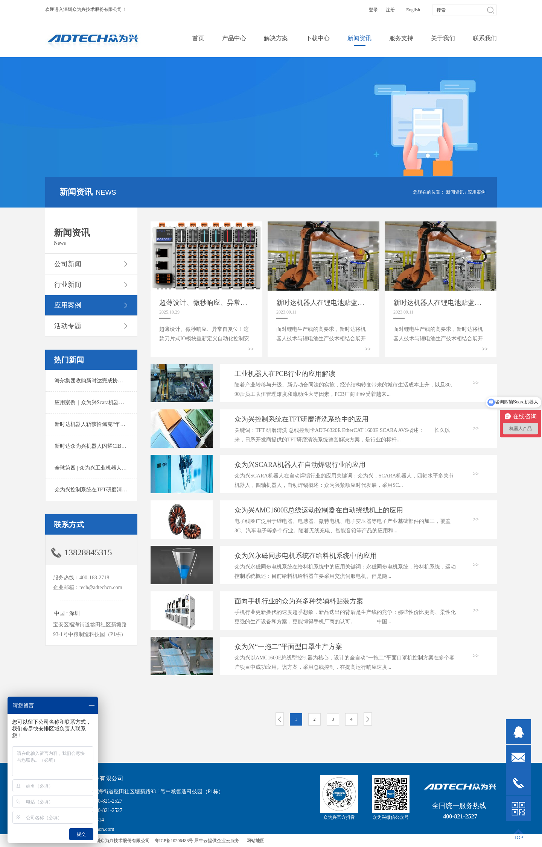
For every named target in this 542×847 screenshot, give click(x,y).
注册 (390, 9)
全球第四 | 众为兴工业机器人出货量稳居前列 (106, 468)
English (413, 9)
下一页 (367, 719)
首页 (198, 38)
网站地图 (254, 840)
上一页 (279, 719)
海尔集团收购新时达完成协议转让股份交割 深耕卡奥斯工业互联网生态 (137, 380)
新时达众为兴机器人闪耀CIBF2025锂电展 (103, 446)
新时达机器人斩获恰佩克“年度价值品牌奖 (103, 424)
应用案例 (476, 192)
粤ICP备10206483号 (174, 840)
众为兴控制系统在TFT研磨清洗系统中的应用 (107, 489)
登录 (373, 9)
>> (251, 349)
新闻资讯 (455, 192)
